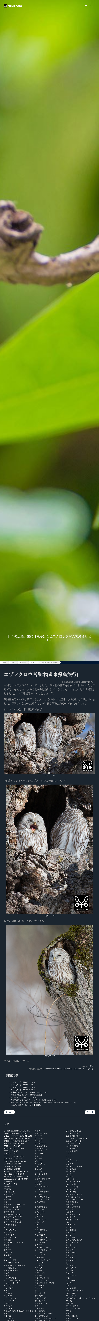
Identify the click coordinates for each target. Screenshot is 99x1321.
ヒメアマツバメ (72, 1242)
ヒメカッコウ (71, 1247)
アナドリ (7, 1250)
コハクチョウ (40, 1255)
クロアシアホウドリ (43, 1179)
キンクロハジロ (41, 1154)
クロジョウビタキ (42, 1187)
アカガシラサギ (10, 1225)
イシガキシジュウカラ (13, 1280)
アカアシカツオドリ (12, 1209)
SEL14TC (8, 1187)
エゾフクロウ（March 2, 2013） (23, 1090)
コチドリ (38, 1245)
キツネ (37, 1131)
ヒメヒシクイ (71, 1255)
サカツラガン (40, 1273)
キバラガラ (39, 1138)
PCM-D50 (8, 1182)
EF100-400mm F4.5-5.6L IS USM (17, 1138)
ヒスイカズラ (71, 1230)
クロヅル (38, 1194)
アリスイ (7, 1273)
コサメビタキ (40, 1235)
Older (90, 1112)
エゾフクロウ (49, 775)
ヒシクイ (69, 1227)
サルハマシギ (40, 1298)
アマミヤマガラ (10, 1260)
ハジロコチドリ (72, 1202)
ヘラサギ (69, 1270)
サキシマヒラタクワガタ (44, 1283)
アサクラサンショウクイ (13, 1242)
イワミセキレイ (10, 1298)
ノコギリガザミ (72, 1151)
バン (68, 1222)
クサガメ (38, 1169)
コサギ (37, 1232)
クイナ (37, 1166)
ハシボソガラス (72, 1192)
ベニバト (69, 1278)
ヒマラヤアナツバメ (74, 1240)
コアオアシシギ (41, 1207)
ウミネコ (7, 1316)
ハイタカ (69, 1174)
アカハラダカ (9, 1235)
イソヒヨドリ (9, 1288)
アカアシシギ (9, 1212)
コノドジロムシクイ (43, 1250)
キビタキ (38, 1141)
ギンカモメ (39, 1161)
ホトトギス (70, 1303)
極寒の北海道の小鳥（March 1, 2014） (26, 1105)
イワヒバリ (8, 1296)
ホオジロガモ (71, 1288)
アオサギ (7, 1197)
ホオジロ (69, 1285)
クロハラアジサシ (42, 1199)
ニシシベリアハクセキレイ (76, 1138)
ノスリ (68, 1159)
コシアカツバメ (41, 1237)
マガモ (68, 1311)
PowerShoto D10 (10, 1184)
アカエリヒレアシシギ (13, 1217)
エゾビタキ (8, 1318)
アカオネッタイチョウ (13, 1220)
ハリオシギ (70, 1217)
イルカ (6, 1291)
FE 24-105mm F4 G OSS (14, 1174)
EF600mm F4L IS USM (13, 1159)
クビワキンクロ (41, 1174)
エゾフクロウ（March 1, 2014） (23, 1082)
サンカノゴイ (40, 1301)
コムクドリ (39, 1265)
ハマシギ (69, 1209)
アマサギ (7, 1255)
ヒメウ (68, 1245)
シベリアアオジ (41, 1311)
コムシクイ (39, 1268)
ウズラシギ (8, 1306)
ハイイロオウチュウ (74, 1166)
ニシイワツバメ (72, 1133)
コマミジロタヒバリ (43, 1260)
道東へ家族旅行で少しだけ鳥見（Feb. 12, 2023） (30, 1092)
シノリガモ (39, 1308)
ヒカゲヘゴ (70, 1225)
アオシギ (7, 1199)
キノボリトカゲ (41, 1133)
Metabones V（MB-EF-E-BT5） (16, 1179)
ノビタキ (69, 1164)
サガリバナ (39, 1275)
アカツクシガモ (10, 1230)
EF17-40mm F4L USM (13, 1146)
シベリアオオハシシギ (44, 1313)
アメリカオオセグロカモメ (14, 1265)
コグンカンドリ (41, 1230)
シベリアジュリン (42, 1316)
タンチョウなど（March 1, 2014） (24, 1097)
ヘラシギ (69, 1273)
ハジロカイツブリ (73, 1197)
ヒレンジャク (71, 1260)
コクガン (38, 1227)
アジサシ (7, 1245)
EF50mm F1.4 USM (12, 1151)
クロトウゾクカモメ (43, 1197)
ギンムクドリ (40, 1164)
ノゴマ (68, 1154)
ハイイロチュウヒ (73, 1171)
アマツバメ (8, 1258)
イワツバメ (8, 1293)
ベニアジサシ (71, 1275)
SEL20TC (8, 1189)
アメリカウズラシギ (12, 1263)
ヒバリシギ (70, 1237)
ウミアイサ (8, 1308)
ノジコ (68, 1156)
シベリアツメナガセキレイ (45, 1318)
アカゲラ (7, 1227)
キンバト (38, 1156)
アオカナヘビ (9, 1194)
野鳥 (91, 1066)
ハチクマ (69, 1204)
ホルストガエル (72, 1306)
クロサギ (38, 1184)
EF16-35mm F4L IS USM (14, 1144)
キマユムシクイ (41, 1146)
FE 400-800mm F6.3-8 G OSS (16, 1176)
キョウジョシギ (41, 1149)
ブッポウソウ (71, 1265)
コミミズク (39, 1263)
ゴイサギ (38, 1270)
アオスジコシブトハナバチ (14, 1204)
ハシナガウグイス (73, 1182)
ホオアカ (69, 1283)
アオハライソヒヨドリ (13, 1207)
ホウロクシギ (71, 1280)
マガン (68, 1313)
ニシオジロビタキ (73, 1136)
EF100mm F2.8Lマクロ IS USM (16, 1141)
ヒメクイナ (70, 1250)
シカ (36, 1306)
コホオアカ (39, 1258)
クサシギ (38, 1171)
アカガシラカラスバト (13, 1222)
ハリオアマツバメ (73, 1215)
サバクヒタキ (40, 1293)
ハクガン (69, 1176)
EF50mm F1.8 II (10, 1154)
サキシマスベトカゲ (43, 1280)
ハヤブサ (69, 1212)
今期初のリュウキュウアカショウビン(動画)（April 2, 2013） (35, 1100)
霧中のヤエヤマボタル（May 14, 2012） (27, 1095)
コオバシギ (39, 1222)
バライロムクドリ (73, 1220)
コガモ (37, 1225)
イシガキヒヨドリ (11, 1283)
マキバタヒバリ (72, 1316)
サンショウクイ (41, 1303)
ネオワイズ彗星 (72, 1146)
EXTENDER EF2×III (12, 1169)
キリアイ (38, 1151)
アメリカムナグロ (11, 1270)
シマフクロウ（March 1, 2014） (23, 1085)
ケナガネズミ (40, 1202)
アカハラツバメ (10, 1237)
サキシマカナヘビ (42, 1278)
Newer (9, 1112)
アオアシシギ (9, 1192)
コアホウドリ (40, 1212)
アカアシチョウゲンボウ (13, 1215)
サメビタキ (39, 1296)
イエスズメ (8, 1275)
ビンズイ (69, 1263)
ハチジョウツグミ (73, 1207)
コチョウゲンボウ (42, 1247)
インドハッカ (9, 1301)
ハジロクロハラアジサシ (76, 1199)
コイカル (38, 1215)
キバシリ (38, 1136)
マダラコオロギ (72, 1318)
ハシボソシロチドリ (74, 1194)
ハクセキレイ (71, 1179)
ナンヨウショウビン (74, 1131)
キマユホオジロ (41, 1144)
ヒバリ (68, 1235)
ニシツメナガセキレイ (75, 1141)
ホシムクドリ (71, 1296)
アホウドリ (8, 1253)
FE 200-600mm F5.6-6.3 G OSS (16, 1171)
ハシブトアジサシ (73, 1187)
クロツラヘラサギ (42, 1192)
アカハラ (7, 1232)
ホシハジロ (70, 1293)
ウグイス (7, 1303)
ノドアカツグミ (72, 1161)
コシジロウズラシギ (43, 1240)
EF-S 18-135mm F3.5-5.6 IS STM (17, 1131)
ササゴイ (38, 1288)
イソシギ (7, 1285)
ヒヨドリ (69, 1258)
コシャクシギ (40, 1242)
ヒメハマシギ (71, 1253)
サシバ (37, 1291)
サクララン (39, 1285)
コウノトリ (39, 1217)
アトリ (6, 1247)
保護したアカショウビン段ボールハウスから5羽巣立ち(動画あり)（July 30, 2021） (44, 1102)
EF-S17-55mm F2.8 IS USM (15, 1133)
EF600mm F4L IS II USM (52, 1069)
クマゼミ (38, 1176)
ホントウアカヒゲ (73, 1308)
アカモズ (7, 1240)
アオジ (6, 1202)
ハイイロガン (71, 1169)
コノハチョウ (40, 1253)
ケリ (36, 1204)
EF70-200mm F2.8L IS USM (15, 1161)
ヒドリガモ (70, 1232)
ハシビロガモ (71, 1184)
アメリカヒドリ (10, 1268)
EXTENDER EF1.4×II (12, 1164)
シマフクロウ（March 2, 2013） (23, 1087)
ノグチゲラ (70, 1149)
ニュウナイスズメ (73, 1144)
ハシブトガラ (71, 1189)
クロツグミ (39, 1189)
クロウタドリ (40, 1182)
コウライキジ (40, 1220)
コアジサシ (39, 1209)
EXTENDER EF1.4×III (72, 1069)
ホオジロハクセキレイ (75, 1291)
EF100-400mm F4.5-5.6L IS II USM (18, 1136)
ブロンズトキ (71, 1268)
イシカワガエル (10, 1278)
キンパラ (38, 1159)
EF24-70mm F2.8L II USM (14, 1149)
